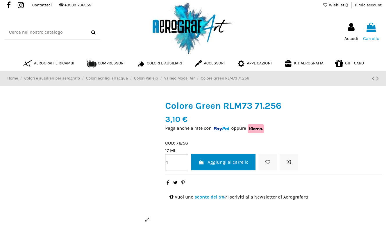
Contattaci (42, 5)
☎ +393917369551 (75, 5)
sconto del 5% (209, 197)
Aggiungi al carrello (223, 162)
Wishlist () (336, 5)
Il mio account (368, 5)
